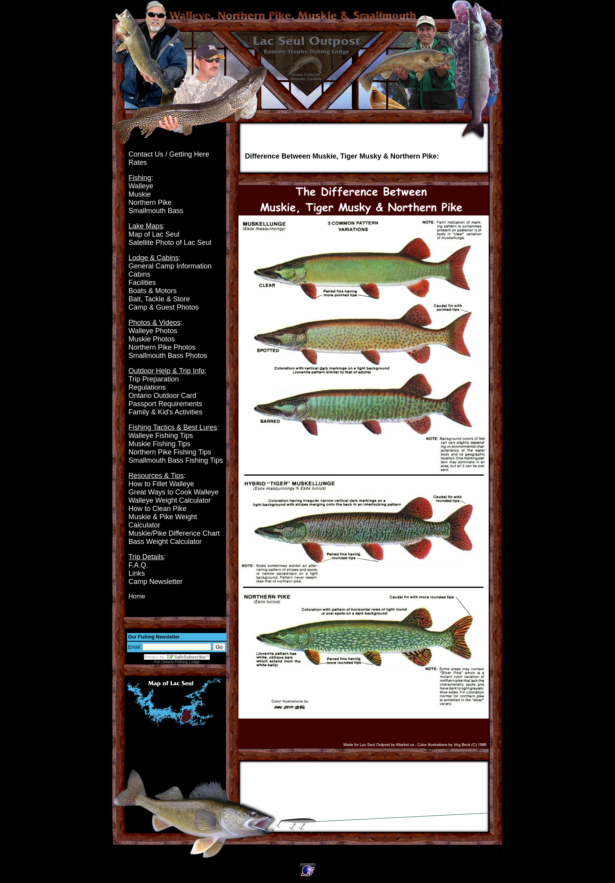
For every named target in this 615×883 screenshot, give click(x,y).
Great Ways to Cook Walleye (174, 492)
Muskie (140, 194)
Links (137, 573)
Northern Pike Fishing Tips (170, 452)
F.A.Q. (138, 565)
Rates (138, 162)
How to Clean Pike (158, 509)
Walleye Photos (153, 331)
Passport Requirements (165, 404)
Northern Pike (150, 202)
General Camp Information (170, 266)
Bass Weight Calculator (165, 541)
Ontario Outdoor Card (163, 396)
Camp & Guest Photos (164, 307)
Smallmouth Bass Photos (168, 355)
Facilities (142, 282)
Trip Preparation (154, 379)
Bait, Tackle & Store (159, 299)
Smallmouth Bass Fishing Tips (176, 460)
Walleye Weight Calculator (170, 500)
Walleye (141, 186)
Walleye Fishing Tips (161, 436)
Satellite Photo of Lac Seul (170, 242)
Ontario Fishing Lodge (180, 662)
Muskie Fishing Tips (160, 444)
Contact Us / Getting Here (169, 154)
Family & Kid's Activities (165, 412)
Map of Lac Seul (154, 234)
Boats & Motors (153, 291)
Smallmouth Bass (156, 211)
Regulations (147, 387)
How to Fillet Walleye (161, 484)
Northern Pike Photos (162, 347)
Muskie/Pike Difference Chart (174, 533)
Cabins (140, 274)
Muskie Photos (152, 339)
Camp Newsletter (156, 582)
